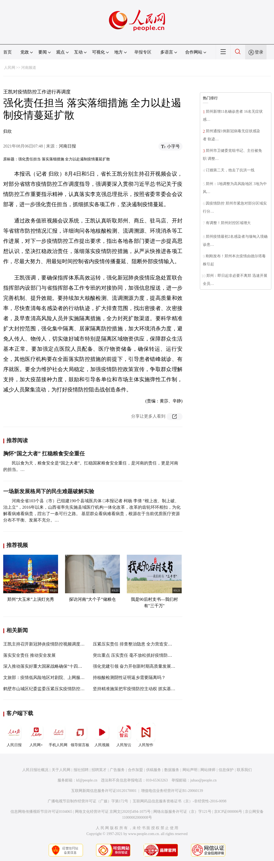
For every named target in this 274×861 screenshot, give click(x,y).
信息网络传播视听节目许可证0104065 (41, 812)
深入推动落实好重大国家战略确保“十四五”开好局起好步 (56, 666)
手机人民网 (58, 735)
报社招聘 (81, 770)
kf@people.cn (86, 780)
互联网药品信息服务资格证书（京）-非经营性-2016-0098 (179, 801)
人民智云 (124, 735)
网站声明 (189, 770)
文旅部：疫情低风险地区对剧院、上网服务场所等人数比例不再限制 (67, 677)
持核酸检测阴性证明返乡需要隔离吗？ (129, 677)
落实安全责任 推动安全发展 (29, 655)
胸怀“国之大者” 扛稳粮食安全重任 (44, 453)
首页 (7, 52)
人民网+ (36, 735)
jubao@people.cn (203, 780)
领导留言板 (80, 735)
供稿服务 (153, 770)
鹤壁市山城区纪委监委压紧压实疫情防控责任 (46, 688)
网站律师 (207, 770)
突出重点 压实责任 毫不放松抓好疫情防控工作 (137, 655)
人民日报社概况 (35, 770)
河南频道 (28, 68)
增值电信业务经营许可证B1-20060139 (172, 791)
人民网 (9, 68)
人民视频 (102, 735)
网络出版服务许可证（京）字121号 (182, 812)
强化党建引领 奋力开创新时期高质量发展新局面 (138, 666)
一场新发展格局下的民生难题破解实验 (48, 491)
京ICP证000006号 (228, 812)
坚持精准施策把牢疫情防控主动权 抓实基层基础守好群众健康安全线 (157, 688)
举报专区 (142, 52)
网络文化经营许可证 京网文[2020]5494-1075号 (113, 812)
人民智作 (145, 735)
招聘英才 (99, 770)
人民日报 (14, 735)
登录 (259, 52)
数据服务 (171, 770)
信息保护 (226, 770)
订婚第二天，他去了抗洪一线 (231, 170)
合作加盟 (135, 770)
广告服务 (117, 770)
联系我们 (244, 770)
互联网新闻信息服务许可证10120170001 (104, 791)
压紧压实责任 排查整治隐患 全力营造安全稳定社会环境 (145, 644)
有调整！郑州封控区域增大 (228, 223)
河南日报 (67, 146)
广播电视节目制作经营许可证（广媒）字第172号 (88, 801)
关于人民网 (61, 770)
